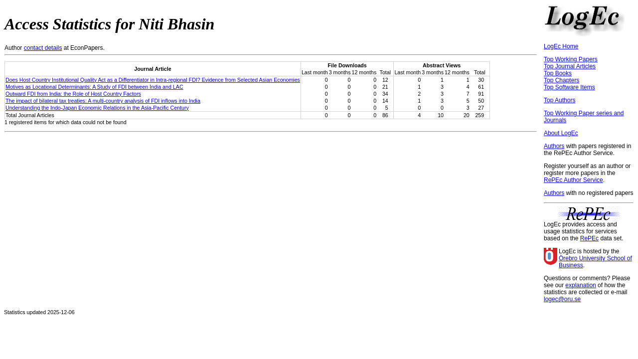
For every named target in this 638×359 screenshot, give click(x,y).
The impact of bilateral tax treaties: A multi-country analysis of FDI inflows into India (102, 101)
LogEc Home (561, 46)
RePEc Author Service (573, 180)
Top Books (558, 73)
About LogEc (561, 133)
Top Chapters (561, 80)
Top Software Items (569, 87)
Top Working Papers (571, 59)
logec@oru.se (562, 299)
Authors (554, 146)
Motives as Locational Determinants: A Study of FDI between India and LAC (94, 87)
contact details (43, 47)
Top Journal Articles (570, 66)
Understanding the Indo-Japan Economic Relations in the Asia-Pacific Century (97, 108)
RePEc (589, 238)
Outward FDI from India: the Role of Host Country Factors (73, 94)
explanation (580, 285)
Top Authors (559, 100)
